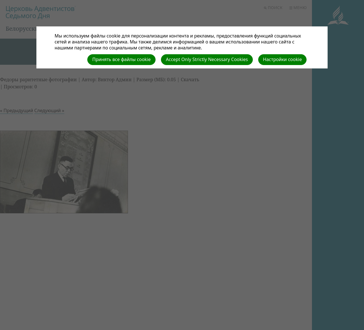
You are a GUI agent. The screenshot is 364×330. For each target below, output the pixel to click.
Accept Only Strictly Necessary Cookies (207, 59)
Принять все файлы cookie (121, 59)
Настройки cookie (282, 59)
